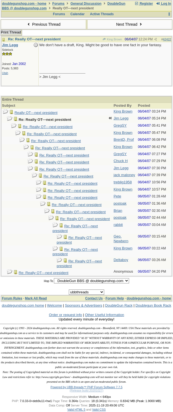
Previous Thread (43, 24)
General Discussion (85, 4)
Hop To (48, 281)
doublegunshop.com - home (24, 4)
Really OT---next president (35, 113)
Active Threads (102, 14)
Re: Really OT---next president (34, 39)
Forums (58, 4)
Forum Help (115, 298)
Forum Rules (12, 298)
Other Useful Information (104, 315)
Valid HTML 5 (76, 409)
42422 (167, 39)
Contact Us (94, 298)
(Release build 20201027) (86, 390)
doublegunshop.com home (23, 305)
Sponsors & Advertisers (83, 305)
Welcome (54, 305)
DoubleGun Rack (119, 305)
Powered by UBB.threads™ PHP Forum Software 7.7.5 (86, 387)
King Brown (112, 39)
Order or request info (65, 315)
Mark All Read (36, 298)
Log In (163, 4)
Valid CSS (99, 409)
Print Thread (11, 32)
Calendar (77, 14)
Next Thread (129, 24)
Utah (5, 73)
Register (144, 4)
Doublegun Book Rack (153, 305)
